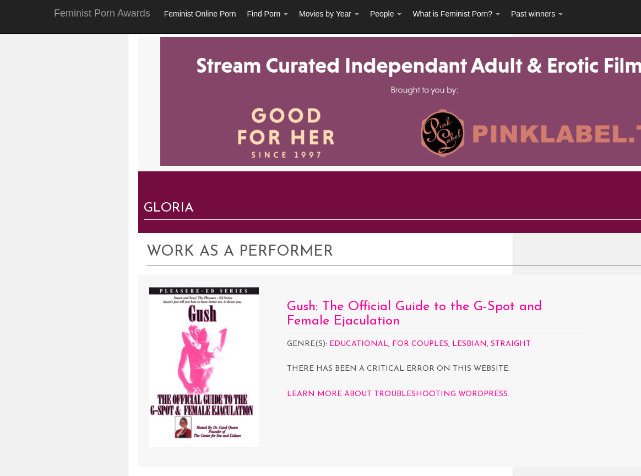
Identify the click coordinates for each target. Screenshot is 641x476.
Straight (511, 344)
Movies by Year (329, 13)
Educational (358, 344)
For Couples (420, 344)
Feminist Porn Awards (102, 13)
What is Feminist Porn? (456, 13)
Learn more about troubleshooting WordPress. (398, 394)
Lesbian (469, 344)
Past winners (537, 13)
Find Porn (267, 13)
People (385, 13)
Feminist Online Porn (200, 13)
